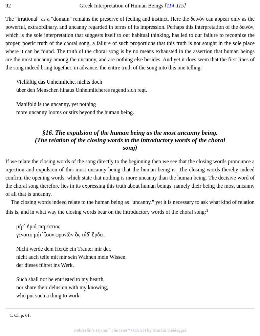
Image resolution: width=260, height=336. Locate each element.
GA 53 (139, 330)
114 (170, 5)
